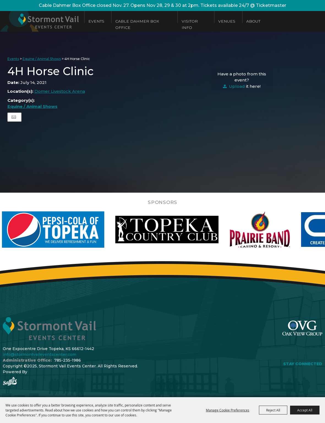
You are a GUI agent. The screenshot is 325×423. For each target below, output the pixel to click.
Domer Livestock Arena (59, 91)
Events (96, 21)
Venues (226, 21)
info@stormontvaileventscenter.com (39, 354)
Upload (237, 86)
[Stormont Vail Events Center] (39, 21)
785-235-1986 (67, 360)
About (253, 21)
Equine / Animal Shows (42, 59)
